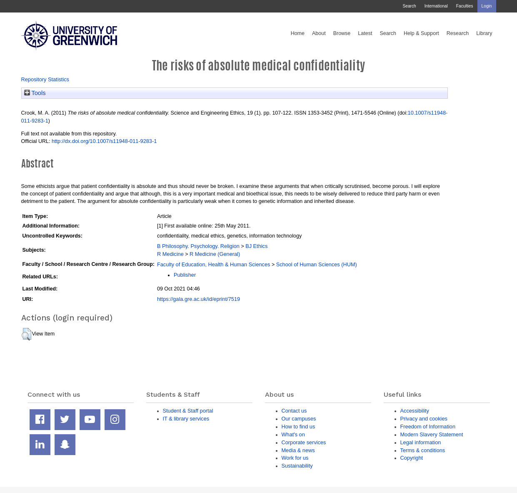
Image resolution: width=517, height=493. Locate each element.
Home (298, 33)
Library (484, 33)
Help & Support (421, 33)
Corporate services (304, 442)
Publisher (185, 275)
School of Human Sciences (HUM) (316, 264)
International (436, 6)
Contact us (294, 411)
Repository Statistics (45, 79)
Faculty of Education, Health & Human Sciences (213, 264)
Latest (365, 33)
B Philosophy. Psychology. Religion (198, 246)
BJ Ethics (256, 246)
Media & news (298, 450)
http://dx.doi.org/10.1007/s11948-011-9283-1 (104, 141)
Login (487, 6)
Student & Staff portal (188, 411)
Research (458, 33)
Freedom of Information (428, 426)
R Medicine (170, 254)
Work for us (295, 458)
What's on (293, 434)
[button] (26, 334)
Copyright (411, 458)
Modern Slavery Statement (431, 434)
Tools (35, 93)
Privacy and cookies (423, 418)
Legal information (420, 442)
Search (409, 6)
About (319, 33)
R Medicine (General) (215, 254)
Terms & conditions (422, 450)
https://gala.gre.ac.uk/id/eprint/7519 (198, 299)
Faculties (464, 6)
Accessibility (414, 411)
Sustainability (297, 466)
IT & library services (186, 418)
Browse (342, 33)
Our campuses (299, 418)
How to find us (298, 426)
